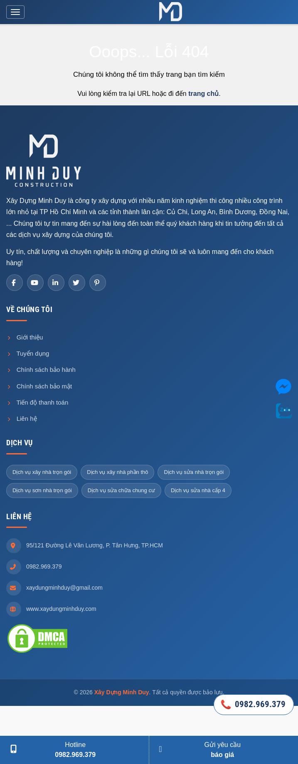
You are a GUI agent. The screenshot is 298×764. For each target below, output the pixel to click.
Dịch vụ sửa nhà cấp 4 (198, 490)
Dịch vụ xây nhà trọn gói (41, 472)
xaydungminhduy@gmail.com (64, 587)
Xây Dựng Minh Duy (121, 692)
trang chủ (203, 93)
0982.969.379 (44, 566)
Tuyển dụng (27, 353)
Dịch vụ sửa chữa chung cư (121, 490)
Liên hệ (21, 418)
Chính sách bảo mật (39, 386)
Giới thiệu (24, 337)
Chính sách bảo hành (41, 369)
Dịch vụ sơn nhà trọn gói (42, 490)
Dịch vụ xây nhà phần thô (117, 472)
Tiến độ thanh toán (37, 402)
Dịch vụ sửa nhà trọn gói (194, 472)
